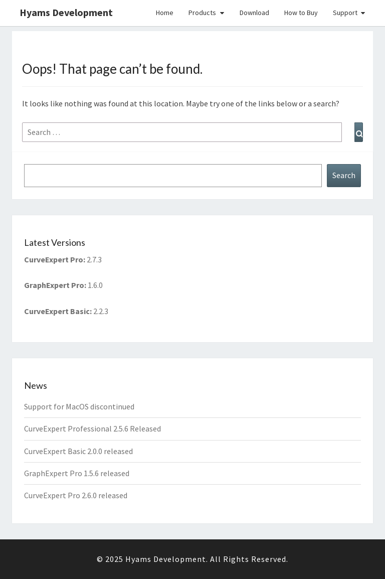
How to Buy (301, 12)
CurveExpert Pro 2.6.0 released (75, 495)
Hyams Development (66, 12)
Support (345, 12)
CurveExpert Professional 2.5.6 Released (92, 428)
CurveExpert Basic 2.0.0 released (78, 451)
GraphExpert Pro (54, 285)
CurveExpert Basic (57, 311)
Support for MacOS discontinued (79, 406)
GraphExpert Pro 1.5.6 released (76, 473)
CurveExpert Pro (53, 259)
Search (343, 175)
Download (254, 12)
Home (164, 12)
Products (202, 12)
